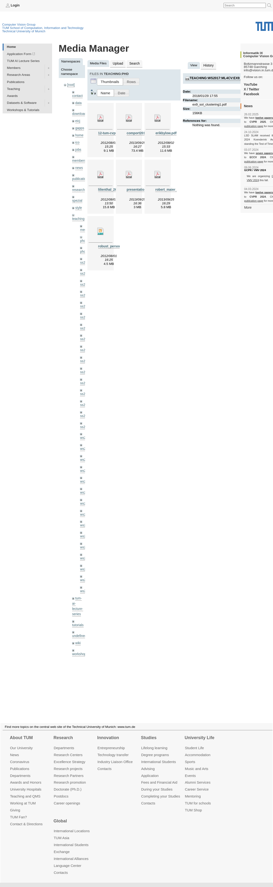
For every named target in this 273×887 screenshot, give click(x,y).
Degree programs (155, 749)
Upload (118, 63)
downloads (80, 114)
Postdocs (61, 790)
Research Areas (18, 75)
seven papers (264, 153)
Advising (148, 763)
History (208, 65)
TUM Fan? (18, 811)
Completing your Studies (160, 790)
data (78, 103)
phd (83, 240)
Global (60, 815)
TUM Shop (193, 804)
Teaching (13, 89)
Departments (20, 770)
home (79, 135)
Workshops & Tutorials (23, 110)
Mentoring (193, 790)
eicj (77, 121)
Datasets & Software (22, 103)
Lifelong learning (154, 742)
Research (63, 732)
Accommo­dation (197, 749)
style (78, 207)
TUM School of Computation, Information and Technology (43, 28)
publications (80, 178)
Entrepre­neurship (111, 742)
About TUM (21, 732)
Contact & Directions (26, 818)
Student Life (194, 742)
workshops (80, 651)
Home (11, 47)
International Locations (72, 825)
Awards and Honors (25, 777)
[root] (71, 85)
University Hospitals (25, 783)
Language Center (67, 860)
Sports (190, 756)
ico (77, 142)
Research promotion (70, 777)
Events (190, 770)
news (79, 167)
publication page (253, 125)
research (78, 189)
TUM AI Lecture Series (23, 61)
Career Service (197, 783)
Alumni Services (197, 777)
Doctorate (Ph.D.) (67, 783)
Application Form (19, 54)
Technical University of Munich (23, 31)
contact (77, 95)
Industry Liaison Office (115, 756)
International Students (158, 756)
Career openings (67, 797)
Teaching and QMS (25, 790)
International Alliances (71, 853)
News (14, 749)
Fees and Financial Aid (159, 777)
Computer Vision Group (19, 24)
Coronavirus (19, 756)
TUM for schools (198, 797)
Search (134, 63)
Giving (15, 804)
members (79, 160)
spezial (77, 200)
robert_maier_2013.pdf (172, 189)
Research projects (68, 763)
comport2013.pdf (140, 133)
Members (14, 68)
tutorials (78, 622)
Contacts (104, 763)
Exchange (62, 846)
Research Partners (69, 770)
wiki (78, 640)
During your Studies (156, 783)
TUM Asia (61, 832)
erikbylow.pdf (166, 133)
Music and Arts (196, 763)
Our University (21, 742)
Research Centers (68, 749)
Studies (148, 732)
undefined (79, 633)
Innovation (108, 732)
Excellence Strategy (69, 756)
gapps (79, 128)
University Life (199, 732)
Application (150, 770)
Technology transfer (113, 749)
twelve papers (264, 117)
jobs (78, 149)
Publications (15, 82)
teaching (78, 218)
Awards (12, 96)
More (248, 207)
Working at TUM (23, 797)
